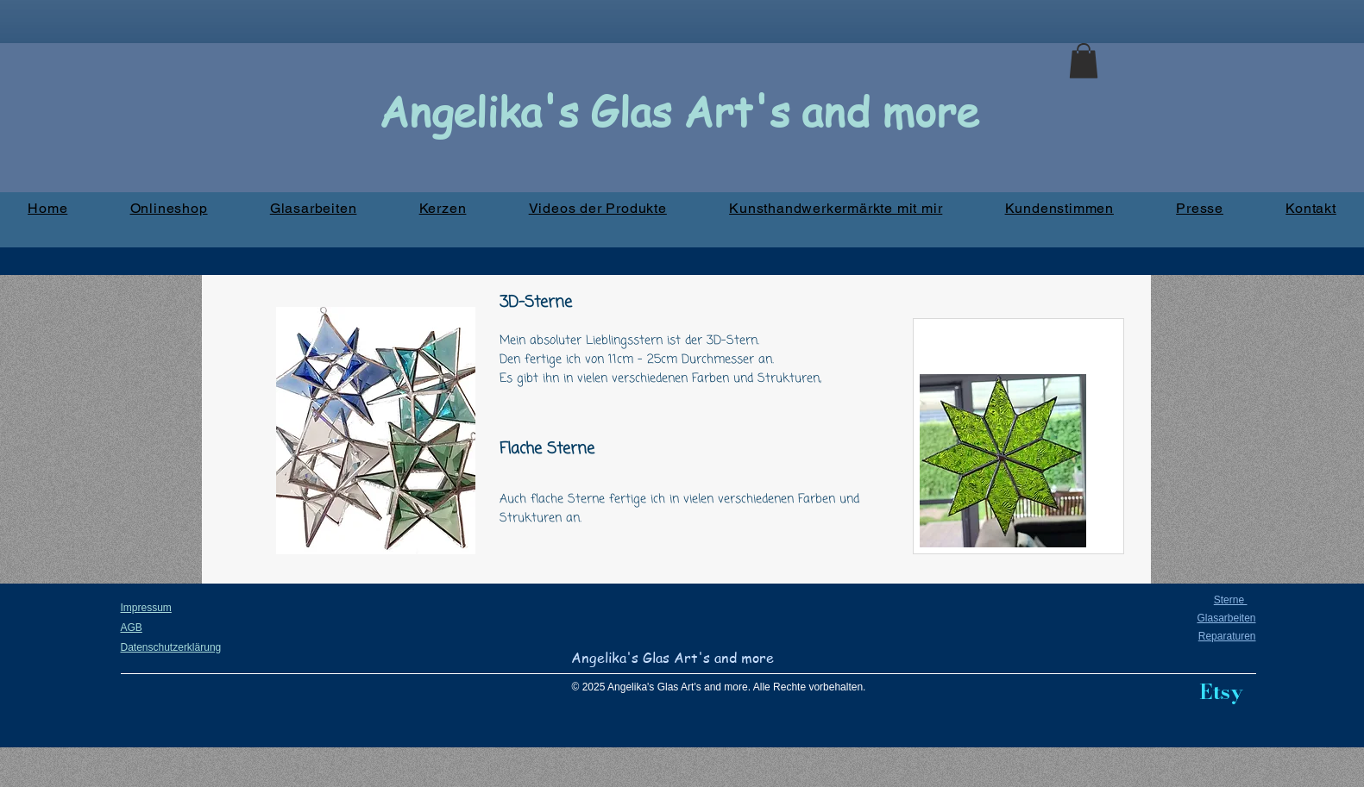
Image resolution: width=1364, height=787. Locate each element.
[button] (1083, 60)
